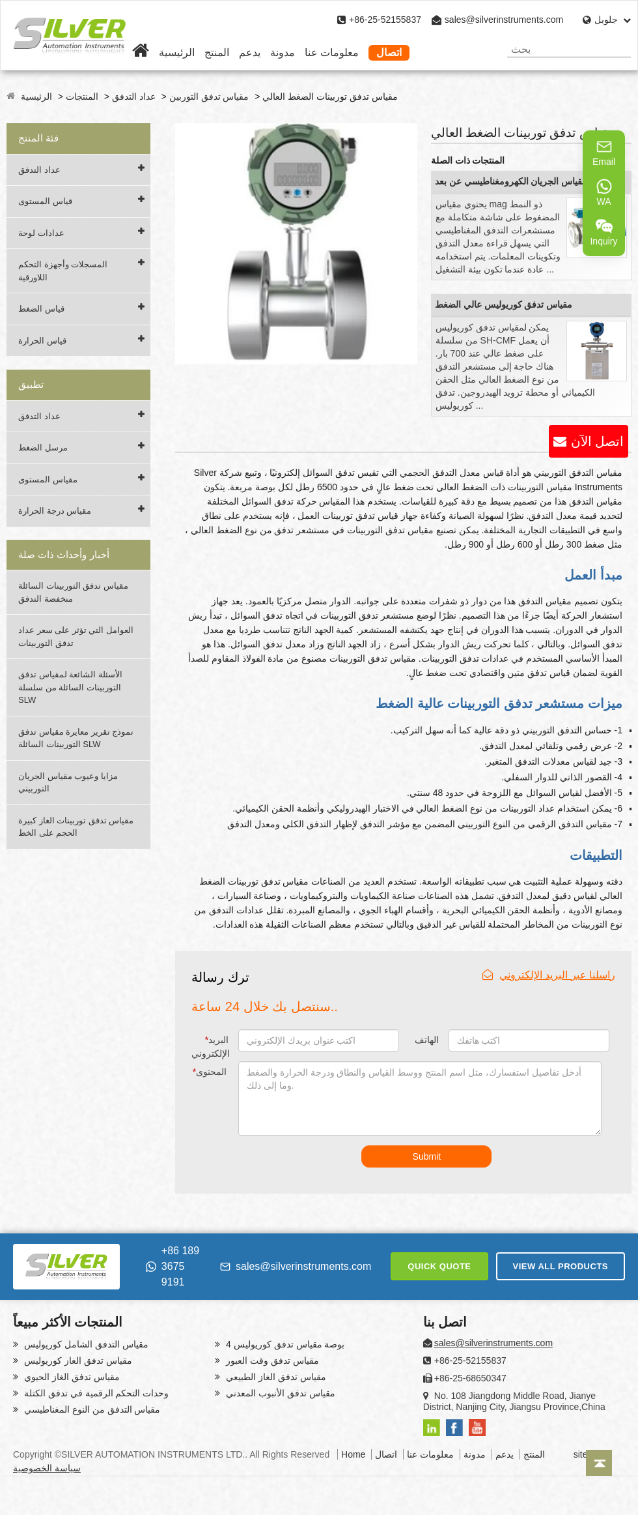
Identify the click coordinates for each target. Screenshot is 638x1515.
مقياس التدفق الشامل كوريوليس (84, 1344)
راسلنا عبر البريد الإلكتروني (548, 974)
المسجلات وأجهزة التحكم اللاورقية (62, 270)
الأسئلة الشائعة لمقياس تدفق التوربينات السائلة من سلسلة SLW (70, 687)
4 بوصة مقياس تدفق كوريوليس (283, 1344)
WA (604, 192)
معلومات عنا (332, 52)
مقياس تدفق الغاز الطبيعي (274, 1377)
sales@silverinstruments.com (504, 19)
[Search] (616, 49)
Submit (427, 1156)
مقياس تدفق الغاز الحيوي (70, 1377)
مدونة (282, 52)
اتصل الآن (597, 441)
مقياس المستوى (47, 479)
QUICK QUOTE (439, 1266)
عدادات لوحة (41, 233)
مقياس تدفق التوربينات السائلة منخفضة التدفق (73, 592)
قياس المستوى (45, 201)
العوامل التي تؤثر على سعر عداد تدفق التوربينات (75, 636)
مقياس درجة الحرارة (54, 511)
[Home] (140, 52)
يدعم (249, 52)
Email (603, 152)
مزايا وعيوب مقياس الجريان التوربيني (68, 782)
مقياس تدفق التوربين (209, 96)
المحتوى (210, 1071)
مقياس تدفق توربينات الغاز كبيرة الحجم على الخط (75, 827)
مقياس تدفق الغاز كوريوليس (76, 1360)
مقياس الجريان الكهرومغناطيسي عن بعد (511, 181)
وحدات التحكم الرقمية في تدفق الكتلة (95, 1393)
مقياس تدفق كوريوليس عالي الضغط (504, 304)
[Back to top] (599, 1463)
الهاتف (427, 1040)
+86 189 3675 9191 (172, 1266)
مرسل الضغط (43, 447)
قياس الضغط (41, 309)
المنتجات (82, 96)
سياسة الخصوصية (47, 1468)
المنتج (216, 52)
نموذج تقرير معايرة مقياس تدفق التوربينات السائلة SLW (75, 738)
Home (353, 1454)
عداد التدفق (134, 96)
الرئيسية (177, 52)
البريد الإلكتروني (210, 1047)
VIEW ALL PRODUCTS (560, 1266)
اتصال (389, 52)
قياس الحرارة (42, 341)
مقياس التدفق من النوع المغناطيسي (90, 1409)
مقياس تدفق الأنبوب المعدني (279, 1393)
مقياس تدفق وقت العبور (271, 1360)
